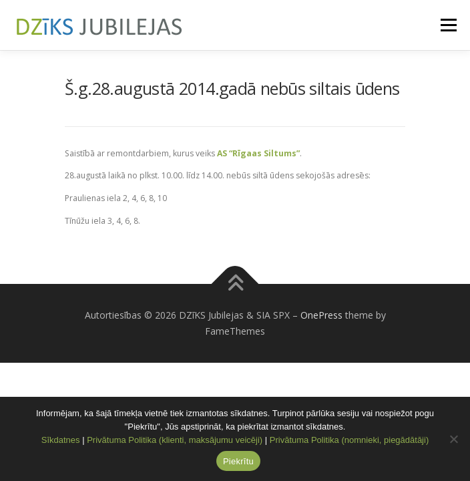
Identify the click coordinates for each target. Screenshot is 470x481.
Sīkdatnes (60, 440)
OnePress (321, 315)
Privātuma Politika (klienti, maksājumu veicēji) (174, 440)
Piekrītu (238, 461)
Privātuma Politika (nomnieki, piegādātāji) (349, 440)
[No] (453, 439)
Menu (448, 25)
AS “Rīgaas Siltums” (258, 153)
